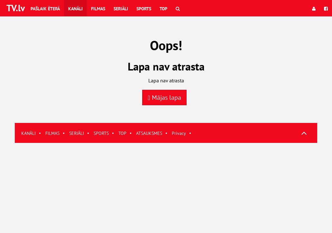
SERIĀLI (76, 133)
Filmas (98, 9)
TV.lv (15, 8)
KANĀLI (28, 133)
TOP (122, 133)
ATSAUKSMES (149, 133)
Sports (143, 9)
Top (163, 9)
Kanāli (75, 9)
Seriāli (121, 9)
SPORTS (101, 133)
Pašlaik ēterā (45, 9)
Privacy (179, 133)
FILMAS (52, 133)
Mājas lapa (164, 97)
